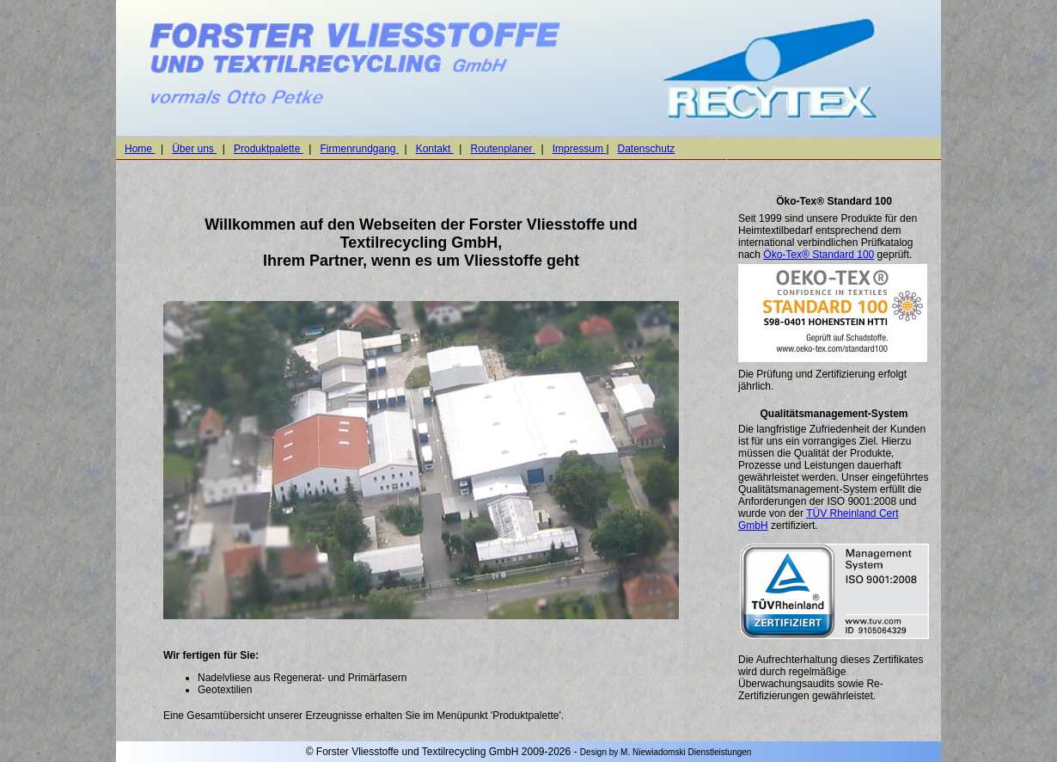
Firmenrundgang (359, 149)
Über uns (194, 149)
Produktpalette (268, 149)
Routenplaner (503, 149)
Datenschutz (646, 149)
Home (140, 149)
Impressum (580, 149)
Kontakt (435, 149)
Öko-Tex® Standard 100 (818, 255)
